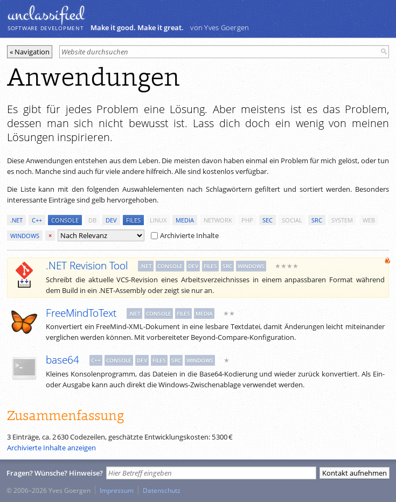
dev (111, 220)
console (65, 220)
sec (267, 220)
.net (16, 220)
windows (24, 236)
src (316, 220)
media (185, 220)
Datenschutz (161, 490)
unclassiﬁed (46, 14)
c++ (37, 220)
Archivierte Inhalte (185, 235)
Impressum (117, 490)
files (133, 220)
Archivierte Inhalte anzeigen (51, 447)
